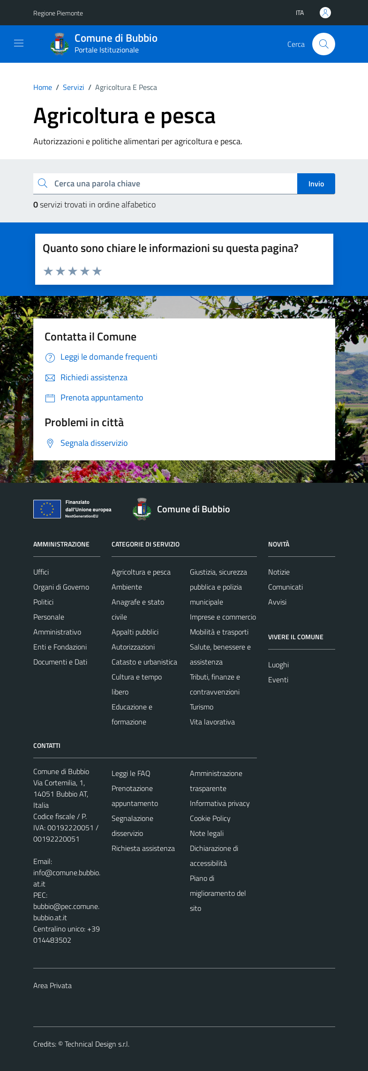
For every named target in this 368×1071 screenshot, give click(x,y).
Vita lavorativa (212, 721)
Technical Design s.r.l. (97, 1043)
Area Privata (52, 985)
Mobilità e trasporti (219, 631)
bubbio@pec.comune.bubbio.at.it (66, 912)
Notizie (279, 571)
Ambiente (127, 586)
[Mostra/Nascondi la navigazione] (18, 43)
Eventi (278, 679)
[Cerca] (323, 44)
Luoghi (278, 664)
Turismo (201, 706)
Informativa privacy (220, 803)
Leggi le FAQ (131, 773)
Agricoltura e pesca (141, 571)
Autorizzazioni (133, 646)
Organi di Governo (61, 586)
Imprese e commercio (223, 616)
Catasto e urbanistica (144, 661)
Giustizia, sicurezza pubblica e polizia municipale (218, 586)
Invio (316, 183)
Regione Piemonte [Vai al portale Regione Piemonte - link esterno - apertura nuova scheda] (58, 13)
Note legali (207, 833)
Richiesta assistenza (143, 848)
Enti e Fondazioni (60, 646)
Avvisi (277, 601)
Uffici (41, 571)
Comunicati (285, 586)
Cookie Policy (210, 818)
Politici (43, 601)
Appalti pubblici (135, 631)
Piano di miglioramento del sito (218, 893)
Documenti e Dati (60, 661)
